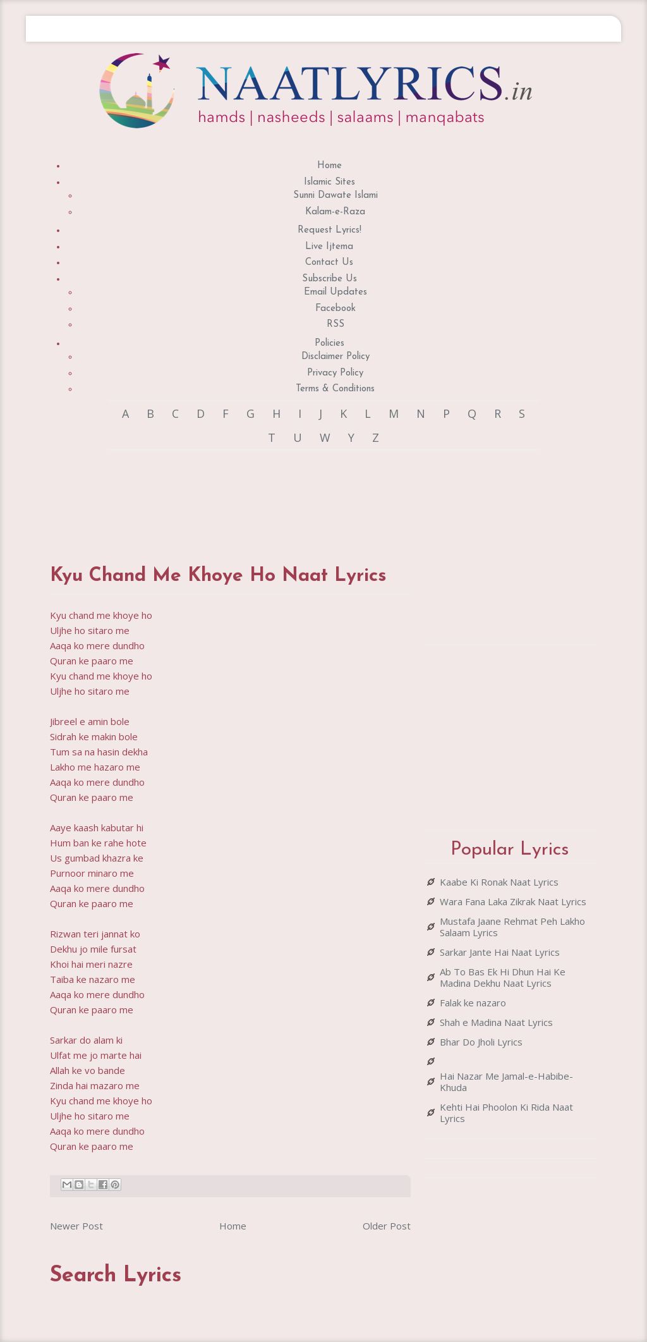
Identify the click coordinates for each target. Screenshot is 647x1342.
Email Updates (335, 292)
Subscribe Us (329, 279)
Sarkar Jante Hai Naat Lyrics (500, 952)
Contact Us (329, 262)
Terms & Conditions (335, 389)
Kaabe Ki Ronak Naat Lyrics (499, 882)
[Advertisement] (280, 495)
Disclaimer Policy (335, 357)
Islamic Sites (329, 182)
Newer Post (76, 1225)
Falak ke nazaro (473, 1002)
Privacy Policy (335, 373)
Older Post (387, 1225)
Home (329, 166)
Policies (329, 343)
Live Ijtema (329, 247)
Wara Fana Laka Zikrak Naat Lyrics (513, 901)
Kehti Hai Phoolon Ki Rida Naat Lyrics (506, 1112)
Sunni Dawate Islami (335, 195)
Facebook (335, 309)
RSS (335, 324)
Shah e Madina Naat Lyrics (496, 1022)
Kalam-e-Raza (335, 212)
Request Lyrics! (329, 230)
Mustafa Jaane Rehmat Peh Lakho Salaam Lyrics (512, 926)
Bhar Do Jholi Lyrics (481, 1041)
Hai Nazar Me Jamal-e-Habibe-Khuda (506, 1081)
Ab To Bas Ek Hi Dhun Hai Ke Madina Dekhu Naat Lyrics (502, 977)
